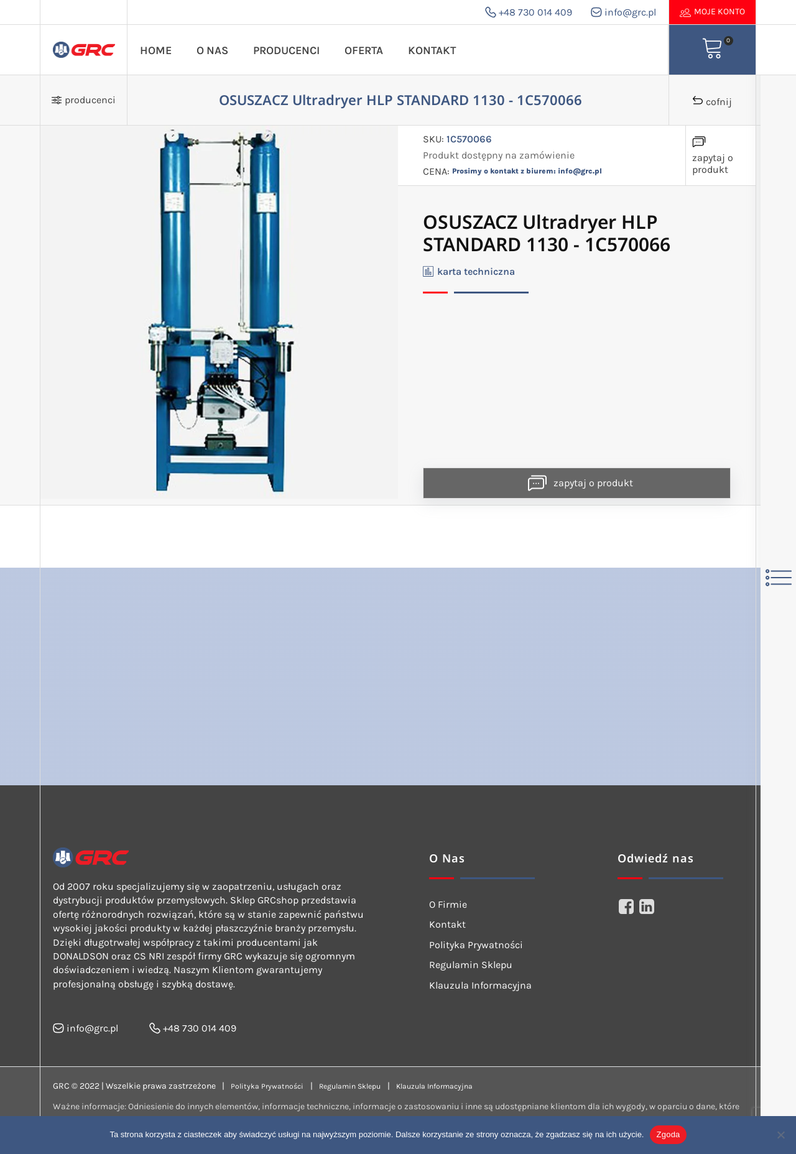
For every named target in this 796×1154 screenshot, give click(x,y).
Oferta (364, 50)
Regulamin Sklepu (470, 965)
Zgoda (668, 1134)
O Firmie (448, 904)
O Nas (212, 50)
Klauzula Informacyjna (480, 985)
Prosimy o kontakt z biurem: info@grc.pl (527, 171)
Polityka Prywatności (476, 945)
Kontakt (432, 50)
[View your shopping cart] (712, 49)
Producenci (286, 50)
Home (156, 50)
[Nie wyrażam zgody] (780, 1135)
